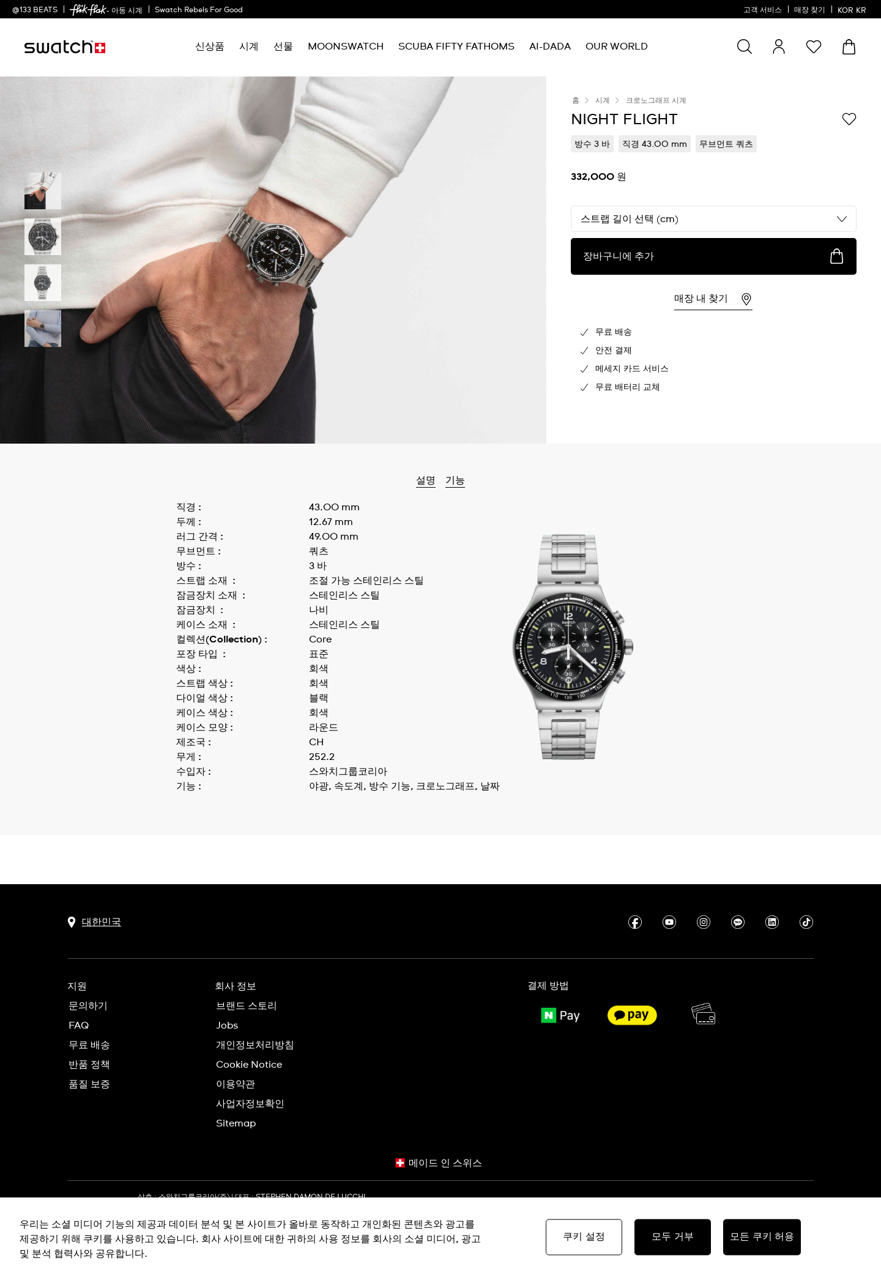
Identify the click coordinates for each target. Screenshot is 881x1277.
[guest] (778, 46)
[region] (440, 1237)
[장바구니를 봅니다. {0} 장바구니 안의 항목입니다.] (849, 46)
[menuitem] (210, 46)
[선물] (283, 46)
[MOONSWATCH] (346, 46)
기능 (455, 480)
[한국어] (853, 9)
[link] (88, 10)
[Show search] (744, 46)
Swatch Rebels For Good (199, 10)
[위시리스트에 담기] (849, 118)
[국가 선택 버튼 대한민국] (94, 899)
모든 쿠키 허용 (762, 1237)
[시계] (249, 46)
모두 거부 (673, 1237)
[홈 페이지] (64, 47)
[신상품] (210, 46)
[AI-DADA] (550, 46)
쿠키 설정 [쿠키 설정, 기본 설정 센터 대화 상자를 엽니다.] (584, 1237)
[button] (814, 46)
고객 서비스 (762, 10)
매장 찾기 (809, 10)
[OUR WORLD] (616, 46)
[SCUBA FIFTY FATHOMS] (456, 46)
